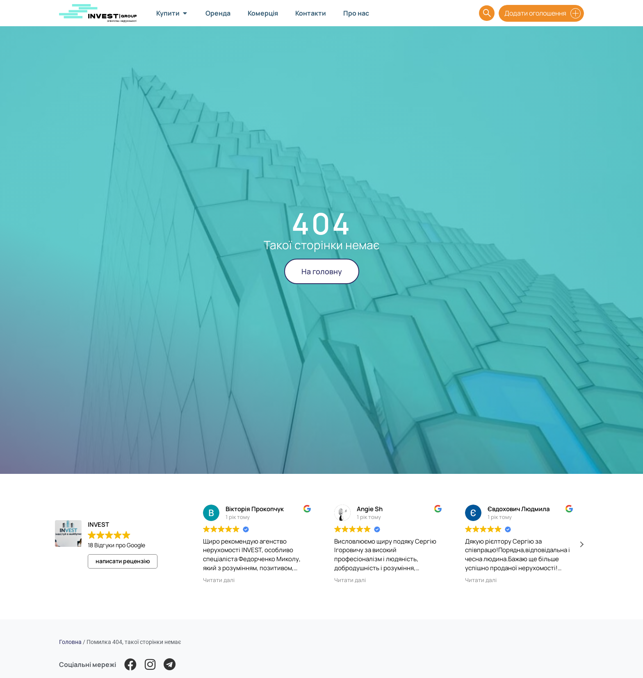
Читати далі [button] (219, 580)
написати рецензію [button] (123, 561)
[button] (581, 544)
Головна (70, 642)
